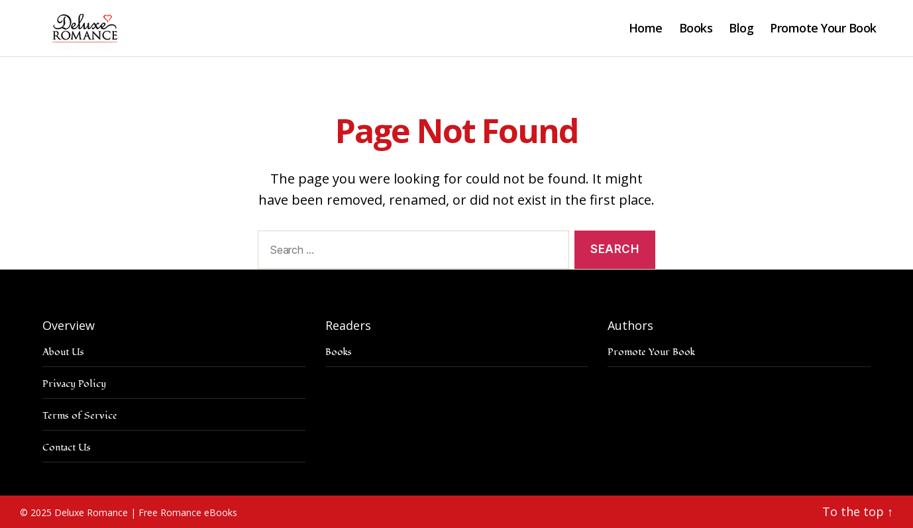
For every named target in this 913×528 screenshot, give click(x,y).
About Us (63, 352)
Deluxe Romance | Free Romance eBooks (145, 512)
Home (646, 28)
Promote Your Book (823, 28)
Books (696, 28)
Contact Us (66, 447)
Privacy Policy (74, 384)
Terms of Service (79, 416)
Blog (741, 28)
